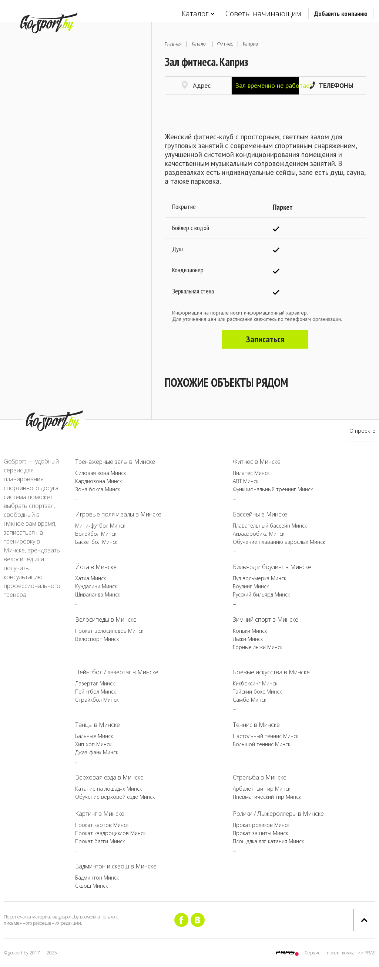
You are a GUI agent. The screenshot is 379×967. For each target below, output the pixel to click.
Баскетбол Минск (96, 541)
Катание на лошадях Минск (108, 788)
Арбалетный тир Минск (261, 788)
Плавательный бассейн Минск (270, 525)
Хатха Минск (90, 578)
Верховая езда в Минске (109, 777)
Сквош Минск (91, 885)
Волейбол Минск (95, 533)
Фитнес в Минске (257, 462)
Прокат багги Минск (100, 841)
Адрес (196, 85)
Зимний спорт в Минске (265, 619)
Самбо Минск (249, 699)
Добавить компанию (341, 13)
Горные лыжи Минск (257, 647)
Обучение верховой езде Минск (115, 796)
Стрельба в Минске (259, 777)
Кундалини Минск (96, 586)
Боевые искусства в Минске (271, 672)
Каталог (198, 14)
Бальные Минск (94, 736)
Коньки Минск (250, 630)
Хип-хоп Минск (93, 744)
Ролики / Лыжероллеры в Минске (278, 814)
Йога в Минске (96, 567)
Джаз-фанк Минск (96, 752)
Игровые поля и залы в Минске (118, 514)
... (76, 497)
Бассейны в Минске (260, 514)
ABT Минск (245, 481)
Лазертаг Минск (95, 683)
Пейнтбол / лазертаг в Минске (116, 672)
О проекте (362, 430)
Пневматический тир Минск (267, 796)
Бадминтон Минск (97, 877)
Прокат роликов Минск (261, 824)
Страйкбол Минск (96, 699)
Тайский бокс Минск (257, 691)
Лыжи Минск (248, 638)
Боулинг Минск (251, 586)
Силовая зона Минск (100, 472)
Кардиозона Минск (98, 481)
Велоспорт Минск (97, 638)
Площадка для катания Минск (268, 841)
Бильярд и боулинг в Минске (272, 567)
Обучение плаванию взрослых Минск (279, 541)
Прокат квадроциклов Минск (110, 833)
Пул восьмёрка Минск (259, 578)
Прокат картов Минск (101, 824)
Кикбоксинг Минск (255, 683)
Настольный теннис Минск (265, 736)
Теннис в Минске (256, 725)
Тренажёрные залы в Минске (115, 462)
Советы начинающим (263, 14)
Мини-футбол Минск (100, 525)
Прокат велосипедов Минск (109, 630)
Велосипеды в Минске (106, 619)
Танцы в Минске (97, 725)
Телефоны (331, 85)
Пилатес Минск (251, 472)
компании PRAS (358, 953)
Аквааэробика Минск (258, 533)
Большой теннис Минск (261, 744)
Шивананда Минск (97, 594)
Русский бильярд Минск (261, 594)
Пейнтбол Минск (95, 691)
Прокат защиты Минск (260, 833)
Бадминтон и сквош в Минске (116, 866)
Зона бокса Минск (97, 489)
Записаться (265, 339)
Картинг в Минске (99, 814)
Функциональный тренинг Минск (273, 489)
